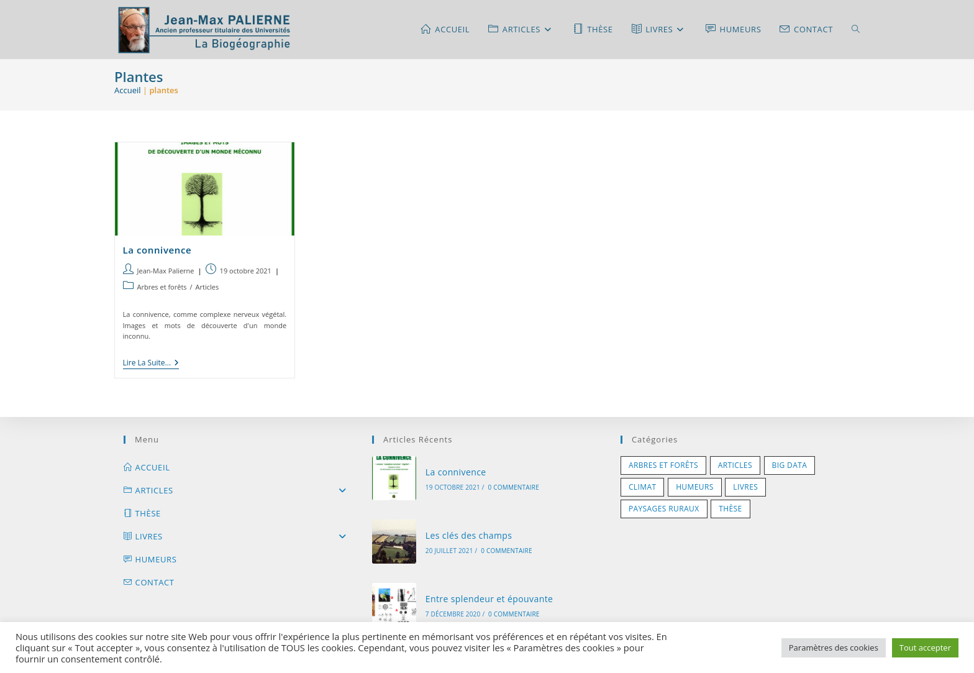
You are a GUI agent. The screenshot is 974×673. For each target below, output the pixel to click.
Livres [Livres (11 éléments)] (745, 487)
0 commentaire (513, 487)
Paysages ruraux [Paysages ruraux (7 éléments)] (664, 508)
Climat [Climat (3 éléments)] (643, 487)
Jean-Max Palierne (165, 270)
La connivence (157, 250)
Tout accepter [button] (925, 647)
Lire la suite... (151, 364)
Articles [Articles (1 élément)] (735, 465)
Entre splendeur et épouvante (489, 599)
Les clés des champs (469, 535)
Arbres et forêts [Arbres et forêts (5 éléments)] (663, 465)
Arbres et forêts (162, 286)
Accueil (127, 90)
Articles (207, 286)
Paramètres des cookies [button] (833, 647)
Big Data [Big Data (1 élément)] (790, 465)
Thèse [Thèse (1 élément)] (730, 508)
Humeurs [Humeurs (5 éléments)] (695, 487)
